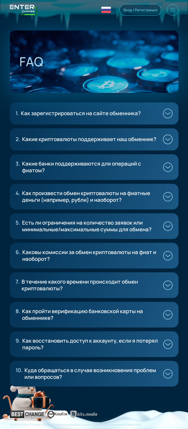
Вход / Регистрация (140, 9)
